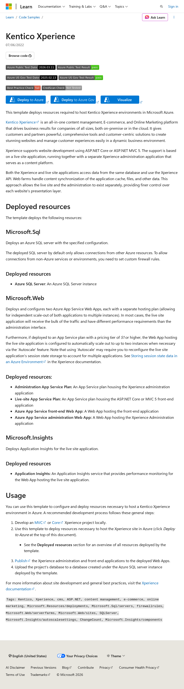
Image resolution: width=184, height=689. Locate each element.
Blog (65, 667)
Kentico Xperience (21, 121)
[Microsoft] (9, 6)
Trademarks (38, 674)
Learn (10, 17)
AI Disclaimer (15, 667)
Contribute (86, 667)
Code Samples (29, 17)
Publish (21, 560)
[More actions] (174, 17)
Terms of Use (15, 674)
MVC (38, 522)
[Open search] (161, 6)
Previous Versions (43, 667)
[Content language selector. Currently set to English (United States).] (28, 656)
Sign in (173, 6)
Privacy (104, 667)
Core (56, 522)
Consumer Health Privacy (137, 667)
